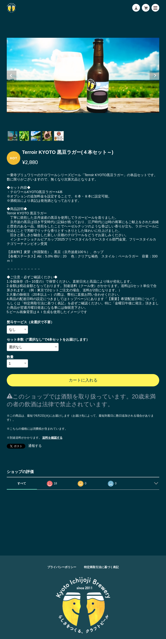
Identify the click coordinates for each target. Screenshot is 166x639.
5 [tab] (59, 136)
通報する (35, 446)
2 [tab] (24, 136)
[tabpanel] (83, 75)
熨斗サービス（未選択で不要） (30, 322)
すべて (21, 483)
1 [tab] (12, 136)
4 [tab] (47, 136)
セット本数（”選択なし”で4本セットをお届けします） (48, 339)
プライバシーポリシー (61, 567)
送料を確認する (52, 437)
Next (154, 75)
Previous (11, 75)
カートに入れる (83, 380)
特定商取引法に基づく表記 (101, 567)
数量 (10, 357)
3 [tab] (36, 136)
